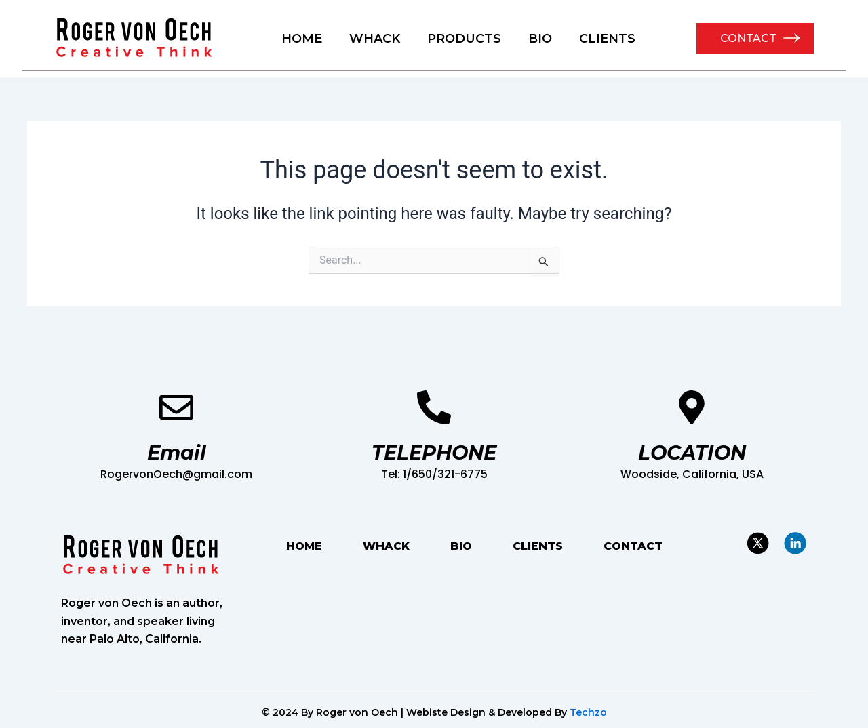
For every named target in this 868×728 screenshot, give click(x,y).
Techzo (588, 712)
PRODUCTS (464, 38)
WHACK (374, 38)
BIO (540, 38)
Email (176, 452)
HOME (301, 38)
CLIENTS (607, 38)
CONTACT (748, 38)
